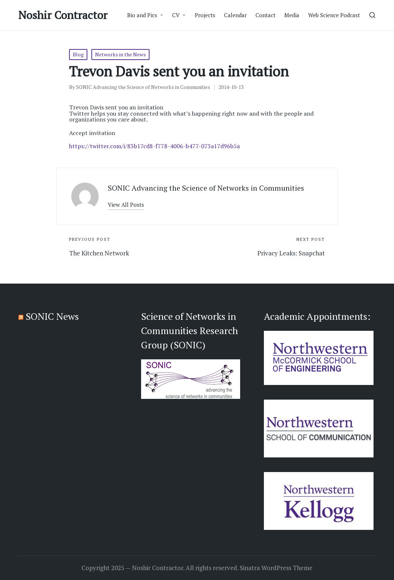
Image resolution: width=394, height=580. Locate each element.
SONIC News (52, 316)
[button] (126, 205)
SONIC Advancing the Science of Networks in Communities (206, 188)
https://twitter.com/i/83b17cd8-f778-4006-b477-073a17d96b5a (154, 146)
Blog (78, 54)
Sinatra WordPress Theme (276, 568)
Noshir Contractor (62, 15)
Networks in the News (120, 54)
